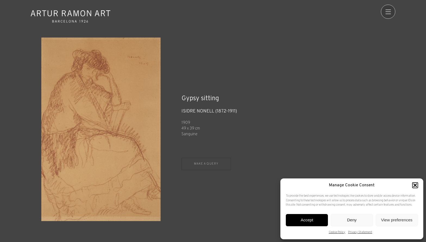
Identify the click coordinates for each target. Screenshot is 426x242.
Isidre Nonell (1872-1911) (209, 111)
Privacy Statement (360, 232)
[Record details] (288, 123)
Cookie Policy (337, 232)
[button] (415, 185)
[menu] (388, 12)
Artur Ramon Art (71, 16)
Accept (307, 220)
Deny (351, 220)
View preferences (397, 220)
